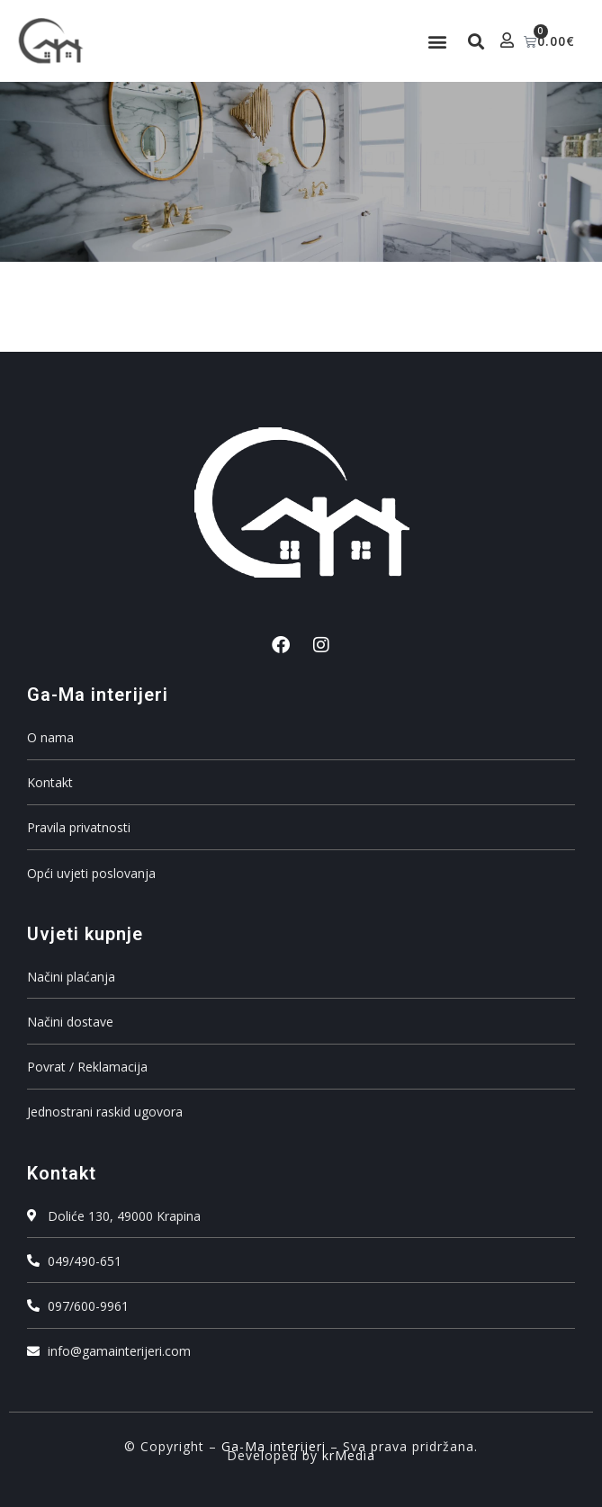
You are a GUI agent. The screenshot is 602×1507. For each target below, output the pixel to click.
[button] (438, 41)
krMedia (348, 1455)
